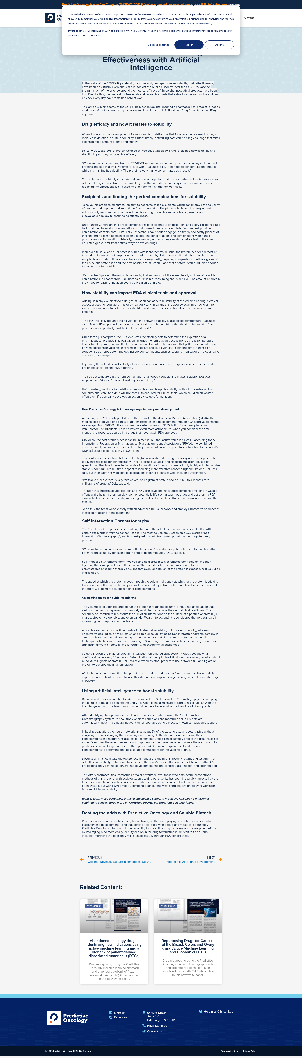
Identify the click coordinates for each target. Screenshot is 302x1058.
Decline (219, 44)
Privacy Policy (250, 1053)
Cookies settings (158, 44)
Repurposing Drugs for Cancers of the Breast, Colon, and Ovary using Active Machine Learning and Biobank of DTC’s (188, 948)
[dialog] (151, 30)
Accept (189, 44)
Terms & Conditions (230, 1053)
